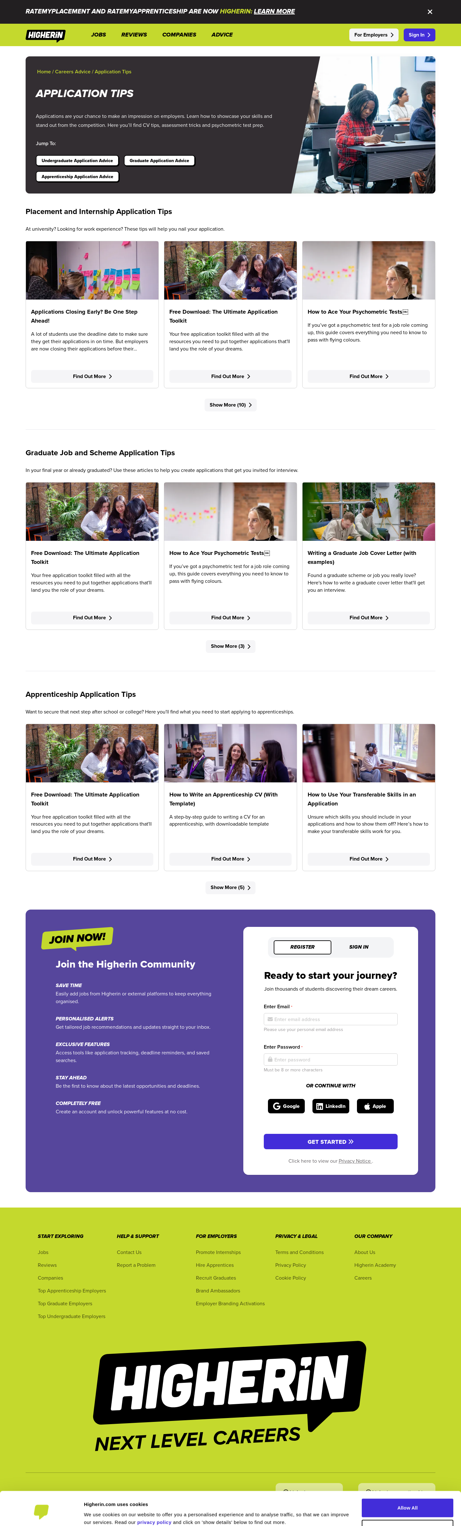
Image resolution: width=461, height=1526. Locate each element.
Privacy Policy (290, 1264)
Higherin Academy (375, 1264)
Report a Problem (136, 1264)
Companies (50, 1277)
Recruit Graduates (216, 1277)
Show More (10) (231, 404)
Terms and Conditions (299, 1252)
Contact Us (129, 1252)
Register (302, 947)
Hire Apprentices (215, 1264)
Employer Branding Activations (230, 1303)
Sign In (419, 34)
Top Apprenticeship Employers (72, 1290)
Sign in (358, 947)
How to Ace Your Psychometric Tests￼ (358, 312)
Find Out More (92, 376)
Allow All (407, 1481)
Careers (363, 1277)
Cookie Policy (290, 1277)
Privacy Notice (355, 1160)
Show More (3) (230, 646)
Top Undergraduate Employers (71, 1316)
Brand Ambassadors (218, 1290)
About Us (364, 1252)
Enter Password (283, 1047)
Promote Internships (218, 1252)
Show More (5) (230, 887)
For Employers (373, 34)
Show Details (99, 1513)
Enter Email (278, 1006)
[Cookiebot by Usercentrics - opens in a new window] (41, 1513)
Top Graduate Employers (65, 1303)
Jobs (43, 1252)
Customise (408, 1502)
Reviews (47, 1264)
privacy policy (154, 1495)
